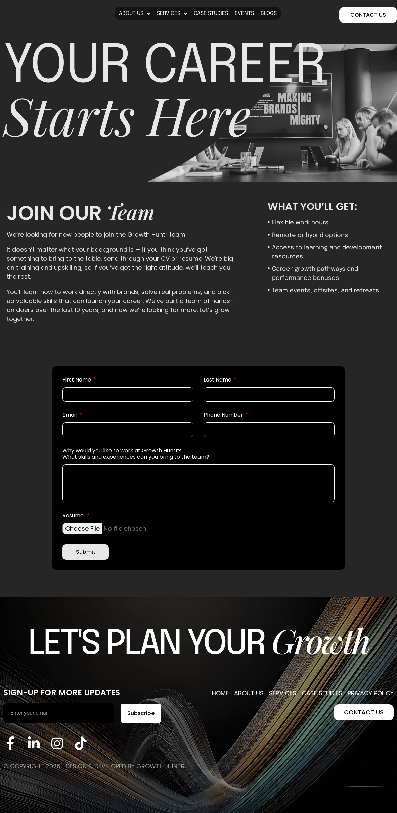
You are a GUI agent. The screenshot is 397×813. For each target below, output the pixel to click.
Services (172, 13)
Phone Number (224, 415)
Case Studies (211, 13)
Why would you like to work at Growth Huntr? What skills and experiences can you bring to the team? (135, 454)
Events (244, 13)
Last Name (218, 380)
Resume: (74, 515)
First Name (77, 380)
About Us (134, 13)
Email (70, 415)
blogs (269, 13)
